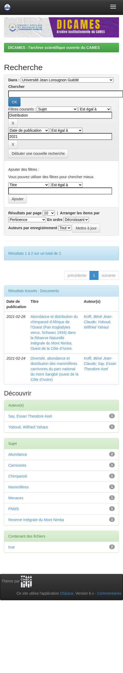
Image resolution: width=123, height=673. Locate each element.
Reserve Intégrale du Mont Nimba (36, 520)
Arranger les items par (80, 213)
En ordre (55, 220)
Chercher (16, 86)
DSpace (66, 593)
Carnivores (17, 465)
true (11, 547)
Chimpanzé (17, 476)
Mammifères (18, 487)
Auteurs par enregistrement (32, 228)
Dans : (14, 80)
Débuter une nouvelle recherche (38, 153)
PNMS (13, 509)
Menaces (15, 498)
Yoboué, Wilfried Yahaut (28, 427)
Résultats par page (25, 213)
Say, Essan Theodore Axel (30, 416)
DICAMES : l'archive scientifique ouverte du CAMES (54, 47)
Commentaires (109, 593)
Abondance (17, 454)
